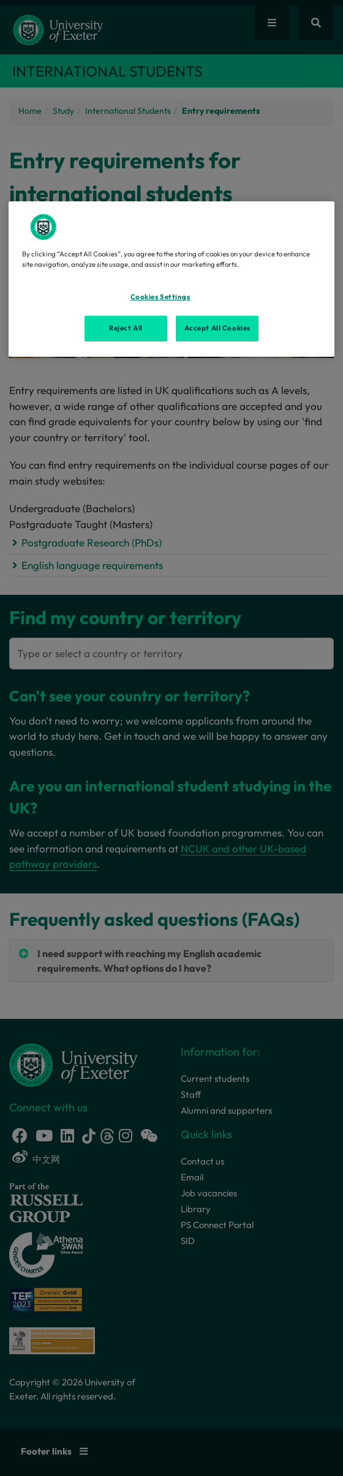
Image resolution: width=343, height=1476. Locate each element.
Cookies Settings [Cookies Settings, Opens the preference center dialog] (160, 297)
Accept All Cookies (217, 328)
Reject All (126, 328)
